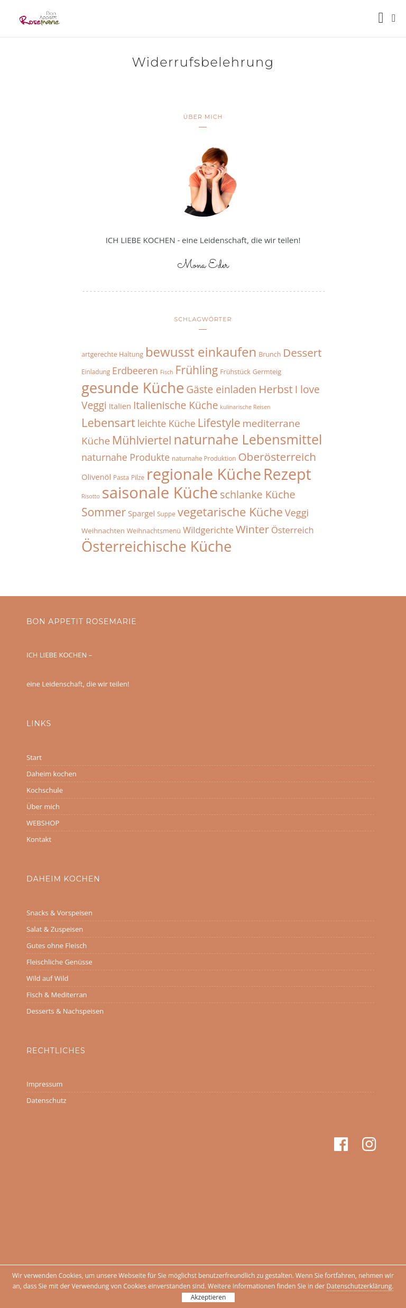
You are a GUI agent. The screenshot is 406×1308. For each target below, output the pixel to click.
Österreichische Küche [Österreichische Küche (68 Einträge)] (156, 546)
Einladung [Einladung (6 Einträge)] (95, 371)
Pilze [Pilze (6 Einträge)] (137, 477)
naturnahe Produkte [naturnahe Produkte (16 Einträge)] (125, 457)
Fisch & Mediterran (56, 994)
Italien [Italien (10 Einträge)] (120, 406)
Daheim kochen (51, 773)
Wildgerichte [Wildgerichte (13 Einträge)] (208, 530)
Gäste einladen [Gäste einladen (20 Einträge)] (221, 389)
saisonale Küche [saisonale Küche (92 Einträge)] (160, 492)
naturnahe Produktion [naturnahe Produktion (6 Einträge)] (204, 458)
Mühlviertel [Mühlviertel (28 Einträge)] (141, 440)
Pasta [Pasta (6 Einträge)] (121, 477)
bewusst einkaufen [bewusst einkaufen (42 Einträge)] (200, 351)
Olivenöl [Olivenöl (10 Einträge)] (96, 476)
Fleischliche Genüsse (59, 962)
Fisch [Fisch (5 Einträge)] (166, 372)
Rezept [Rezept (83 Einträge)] (287, 473)
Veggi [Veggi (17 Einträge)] (297, 512)
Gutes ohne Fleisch (56, 945)
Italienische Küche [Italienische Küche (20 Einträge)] (175, 405)
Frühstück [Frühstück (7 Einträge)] (235, 371)
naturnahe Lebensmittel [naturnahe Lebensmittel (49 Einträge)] (247, 439)
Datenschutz (46, 1100)
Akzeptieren (208, 1297)
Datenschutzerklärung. (360, 1286)
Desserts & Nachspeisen (65, 1011)
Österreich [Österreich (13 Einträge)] (292, 530)
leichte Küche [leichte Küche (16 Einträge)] (166, 423)
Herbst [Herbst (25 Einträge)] (276, 389)
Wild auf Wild (47, 978)
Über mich (43, 806)
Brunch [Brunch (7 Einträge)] (270, 354)
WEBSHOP (42, 823)
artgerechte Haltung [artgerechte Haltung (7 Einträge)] (112, 354)
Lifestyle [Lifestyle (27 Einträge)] (219, 422)
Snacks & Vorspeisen (59, 912)
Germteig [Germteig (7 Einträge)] (267, 371)
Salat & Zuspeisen (54, 929)
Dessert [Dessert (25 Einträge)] (302, 352)
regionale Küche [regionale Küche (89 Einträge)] (203, 473)
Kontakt (38, 839)
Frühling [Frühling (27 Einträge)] (197, 369)
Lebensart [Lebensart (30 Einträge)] (108, 422)
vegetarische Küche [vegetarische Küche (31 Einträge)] (230, 512)
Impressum (44, 1084)
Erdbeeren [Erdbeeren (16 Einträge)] (135, 370)
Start (34, 757)
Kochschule (44, 790)
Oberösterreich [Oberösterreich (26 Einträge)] (277, 456)
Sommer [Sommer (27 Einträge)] (103, 512)
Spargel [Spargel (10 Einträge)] (141, 513)
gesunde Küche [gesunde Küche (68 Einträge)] (132, 387)
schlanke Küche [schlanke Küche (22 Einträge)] (258, 494)
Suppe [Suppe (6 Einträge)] (166, 513)
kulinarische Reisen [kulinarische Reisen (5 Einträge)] (245, 407)
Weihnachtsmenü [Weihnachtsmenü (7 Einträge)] (154, 530)
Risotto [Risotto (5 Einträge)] (90, 496)
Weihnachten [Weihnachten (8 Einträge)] (103, 530)
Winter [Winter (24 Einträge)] (252, 529)
